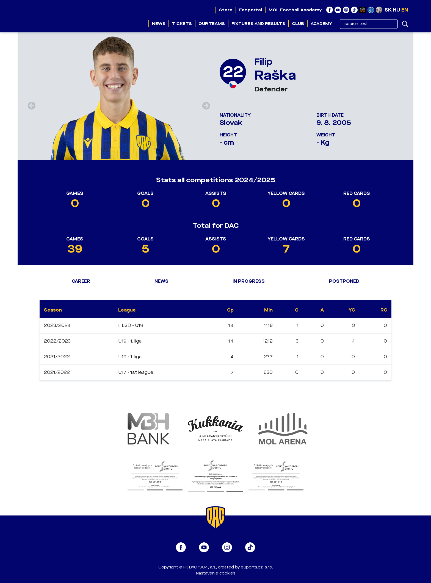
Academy (321, 23)
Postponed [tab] (344, 281)
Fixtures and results (258, 23)
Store (226, 10)
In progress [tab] (249, 281)
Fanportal (250, 10)
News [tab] (161, 281)
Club (298, 23)
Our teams (211, 23)
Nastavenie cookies (215, 573)
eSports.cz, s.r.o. (257, 567)
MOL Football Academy (295, 10)
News (158, 23)
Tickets (182, 23)
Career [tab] (81, 281)
